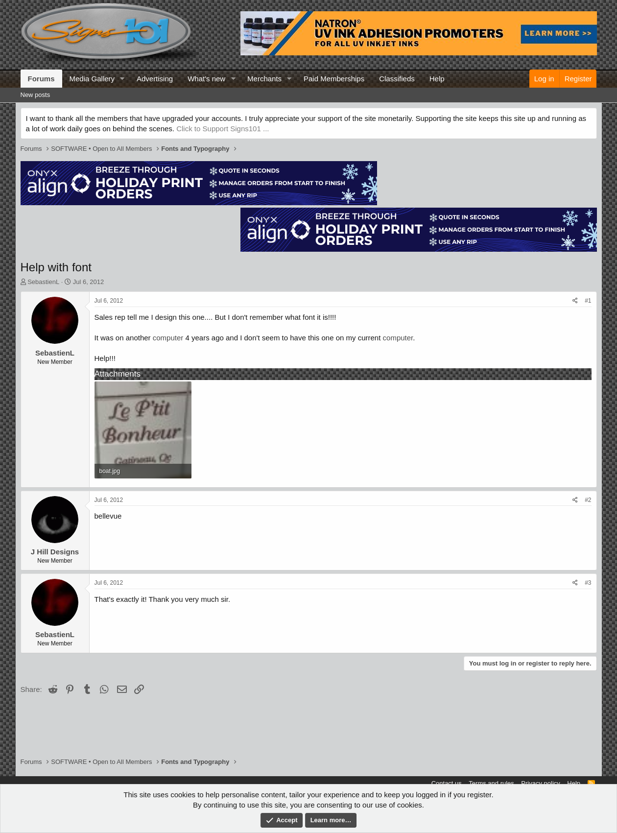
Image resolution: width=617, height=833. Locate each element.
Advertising (155, 78)
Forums (41, 78)
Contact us (446, 783)
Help (437, 78)
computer (168, 337)
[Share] (575, 301)
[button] (122, 79)
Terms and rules (491, 783)
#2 (588, 500)
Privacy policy (540, 783)
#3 (588, 582)
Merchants (264, 78)
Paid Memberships (334, 78)
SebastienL (43, 282)
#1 (588, 300)
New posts (35, 94)
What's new (206, 78)
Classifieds (397, 78)
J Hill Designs (55, 551)
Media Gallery (92, 78)
